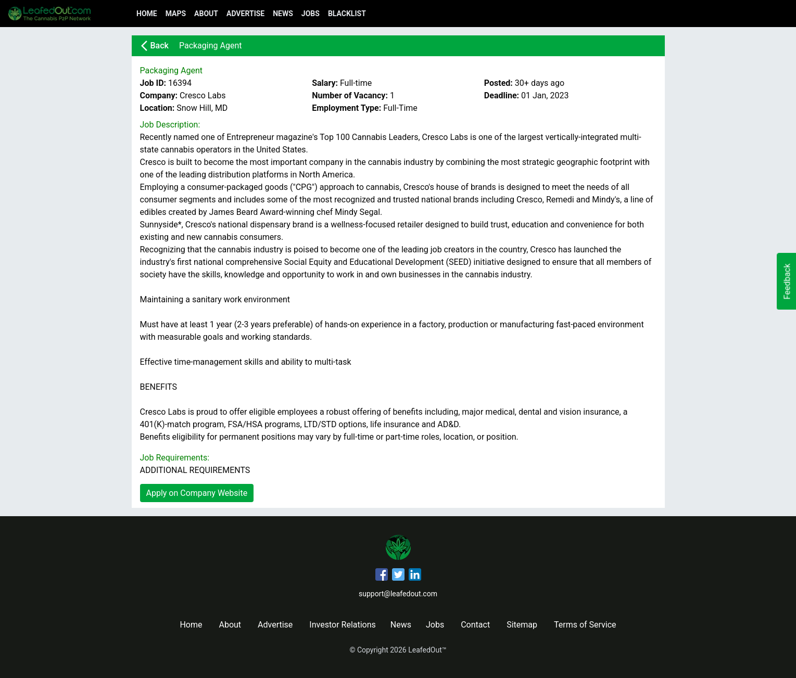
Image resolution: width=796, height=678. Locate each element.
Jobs (310, 13)
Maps (176, 13)
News (283, 13)
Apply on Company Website (197, 493)
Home (146, 13)
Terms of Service (585, 625)
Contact (475, 625)
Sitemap (522, 625)
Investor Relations (342, 625)
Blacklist (347, 13)
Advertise (245, 13)
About (206, 13)
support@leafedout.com (398, 594)
